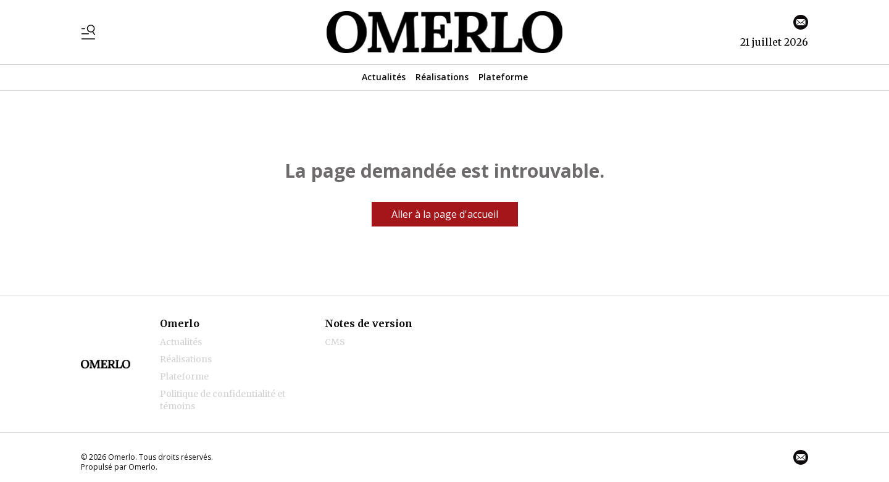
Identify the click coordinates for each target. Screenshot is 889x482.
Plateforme (503, 77)
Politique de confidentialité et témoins (222, 400)
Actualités (384, 77)
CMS (335, 341)
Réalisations (442, 77)
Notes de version (368, 323)
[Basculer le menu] (88, 32)
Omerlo (179, 323)
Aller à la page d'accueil (444, 214)
